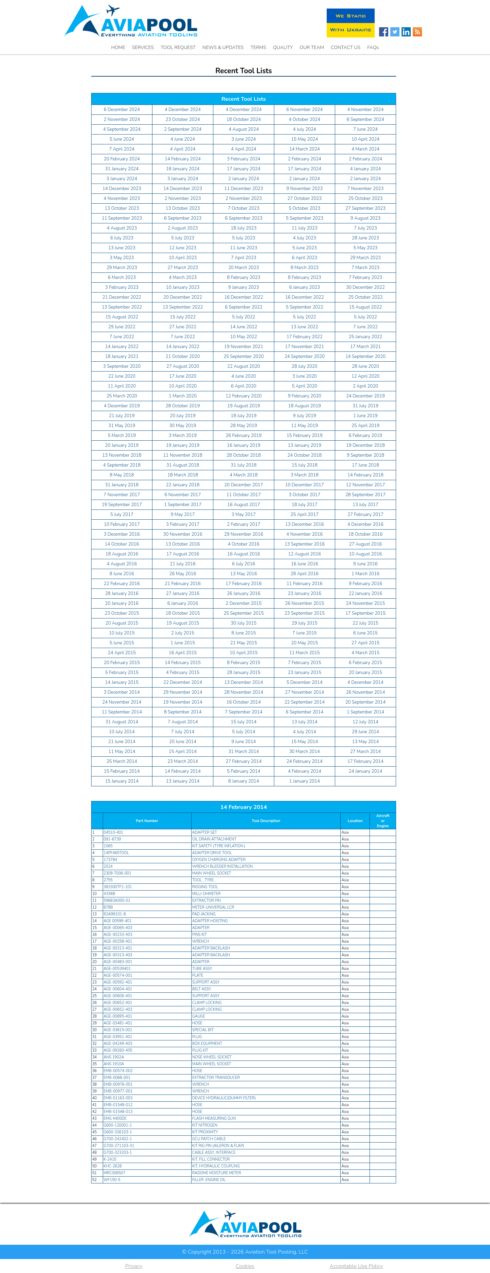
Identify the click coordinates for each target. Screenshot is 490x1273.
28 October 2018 (244, 455)
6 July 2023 (121, 238)
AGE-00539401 (117, 968)
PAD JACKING (204, 914)
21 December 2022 (121, 297)
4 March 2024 (365, 149)
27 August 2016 (365, 544)
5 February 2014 (243, 771)
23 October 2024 (183, 119)
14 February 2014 (183, 771)
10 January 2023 (182, 287)
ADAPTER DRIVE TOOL (212, 852)
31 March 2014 (243, 752)
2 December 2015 (244, 603)
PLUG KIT (200, 1050)
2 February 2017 (243, 524)
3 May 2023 (122, 258)
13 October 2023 (122, 208)
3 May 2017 (244, 515)
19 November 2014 (182, 702)
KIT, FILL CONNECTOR (211, 1159)
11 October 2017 (244, 495)
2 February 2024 (304, 159)
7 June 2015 (304, 633)
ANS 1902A (114, 1057)
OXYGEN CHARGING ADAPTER (219, 859)
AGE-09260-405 (118, 1050)
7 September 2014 (243, 712)
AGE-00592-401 (118, 982)
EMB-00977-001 (118, 1091)
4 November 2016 (305, 534)
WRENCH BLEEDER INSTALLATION (222, 866)
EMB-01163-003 (118, 1098)
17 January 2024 (243, 169)
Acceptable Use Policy (356, 1266)
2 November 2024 (122, 119)
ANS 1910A (114, 1064)
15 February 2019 (305, 436)
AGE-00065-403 (118, 927)
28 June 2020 (365, 366)
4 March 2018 (244, 475)
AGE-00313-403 (118, 955)
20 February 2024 (122, 159)
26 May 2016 (182, 574)
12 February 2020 (244, 396)
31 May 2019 (122, 426)
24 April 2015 (122, 653)
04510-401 (113, 832)
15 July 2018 (304, 465)
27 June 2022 (182, 327)
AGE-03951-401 (118, 1036)
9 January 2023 (243, 287)
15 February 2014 (122, 771)
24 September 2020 (304, 356)
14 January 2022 (121, 347)
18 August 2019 (304, 406)
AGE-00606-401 (118, 996)
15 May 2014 (304, 742)
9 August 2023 (365, 218)
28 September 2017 (365, 495)
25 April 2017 (304, 515)
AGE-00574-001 (118, 975)
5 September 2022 (304, 307)
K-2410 (110, 1159)
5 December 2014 (305, 682)
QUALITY (283, 47)
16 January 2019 (243, 445)
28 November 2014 (243, 692)
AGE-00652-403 (118, 1009)
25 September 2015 (244, 613)
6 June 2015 (365, 633)
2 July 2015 (182, 633)
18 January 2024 (182, 169)
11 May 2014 (122, 752)
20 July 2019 (183, 416)
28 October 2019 (183, 406)
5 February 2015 (121, 673)
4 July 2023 (304, 238)
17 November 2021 (304, 347)
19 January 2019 (182, 445)
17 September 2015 (365, 613)
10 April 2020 (183, 386)
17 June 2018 (365, 465)
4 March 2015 (365, 653)
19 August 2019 (243, 406)
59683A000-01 (117, 900)
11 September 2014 (122, 712)
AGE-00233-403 (118, 934)
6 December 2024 (122, 110)
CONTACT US (345, 47)
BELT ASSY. (202, 989)
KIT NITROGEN (204, 1125)
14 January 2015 (121, 682)
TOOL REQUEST (178, 47)
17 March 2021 (365, 347)
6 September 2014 (304, 712)
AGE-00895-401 (118, 1016)
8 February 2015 (243, 663)
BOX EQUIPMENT (207, 1043)
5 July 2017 (121, 515)
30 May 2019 (182, 426)
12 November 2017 (365, 485)
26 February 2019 (244, 436)
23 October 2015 (122, 613)
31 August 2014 (121, 722)
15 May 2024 (304, 139)
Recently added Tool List (82, 1252)
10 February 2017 (122, 524)
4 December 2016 (365, 524)
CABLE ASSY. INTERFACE (213, 1152)
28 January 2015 (243, 673)
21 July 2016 (183, 564)
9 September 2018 (365, 455)
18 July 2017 (304, 505)
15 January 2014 (121, 781)
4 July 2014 (304, 732)
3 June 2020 (304, 376)
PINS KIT (199, 934)
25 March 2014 (122, 761)
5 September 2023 (304, 218)
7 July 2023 (365, 228)
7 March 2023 (365, 268)
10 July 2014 (122, 732)
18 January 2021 (121, 356)
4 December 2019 (122, 406)
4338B (109, 893)
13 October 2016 (183, 544)
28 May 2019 (243, 426)
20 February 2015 (122, 663)
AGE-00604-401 (118, 989)
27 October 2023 (305, 198)
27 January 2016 (182, 594)
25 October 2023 (365, 198)
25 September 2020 (244, 356)
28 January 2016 (121, 594)
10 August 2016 (365, 554)
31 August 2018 (182, 465)
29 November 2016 (243, 534)
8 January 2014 (243, 781)
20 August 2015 (121, 623)
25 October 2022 (365, 297)
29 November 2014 (182, 692)
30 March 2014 (304, 752)
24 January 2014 (365, 771)
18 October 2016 (365, 534)
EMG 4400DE (115, 1118)
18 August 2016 (121, 554)
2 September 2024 (182, 129)
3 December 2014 (122, 692)
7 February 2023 (365, 277)
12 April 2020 (365, 376)
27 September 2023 (365, 208)
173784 (110, 859)
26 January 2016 (243, 594)
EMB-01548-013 (118, 1111)
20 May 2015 (304, 643)
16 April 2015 (183, 653)
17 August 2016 (182, 554)
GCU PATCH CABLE (209, 1139)
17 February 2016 (244, 584)
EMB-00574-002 (118, 1070)
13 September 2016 (304, 544)
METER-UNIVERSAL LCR (213, 907)
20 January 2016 (121, 603)
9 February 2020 (304, 396)
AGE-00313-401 (118, 948)
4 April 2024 (183, 149)
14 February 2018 (365, 475)
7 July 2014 (182, 732)
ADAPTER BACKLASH (211, 948)
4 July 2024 (304, 129)
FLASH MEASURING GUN (214, 1118)
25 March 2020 (122, 396)
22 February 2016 (122, 584)
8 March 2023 (304, 268)
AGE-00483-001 (118, 961)
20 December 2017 (243, 485)
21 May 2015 (243, 643)
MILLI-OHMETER (206, 893)
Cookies (244, 1266)
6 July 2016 (243, 564)
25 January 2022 (365, 337)
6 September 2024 (365, 119)
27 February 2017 (365, 515)
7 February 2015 (304, 663)
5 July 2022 (243, 317)
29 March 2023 (365, 258)
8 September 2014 (182, 712)
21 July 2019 (122, 416)
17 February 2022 (305, 337)
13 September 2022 (122, 307)
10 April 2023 (183, 258)
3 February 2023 (121, 287)
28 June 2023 (365, 238)
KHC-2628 (113, 1166)
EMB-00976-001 (118, 1084)
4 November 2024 (365, 110)
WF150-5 (112, 1179)
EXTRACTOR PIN (207, 900)
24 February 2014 (305, 761)
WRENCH (200, 941)
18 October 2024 (244, 119)
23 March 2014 (182, 761)
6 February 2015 (365, 663)
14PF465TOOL (116, 852)
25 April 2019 (365, 426)
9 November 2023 (305, 189)
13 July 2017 (365, 505)
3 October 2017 (305, 495)
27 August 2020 (182, 366)
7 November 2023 (365, 189)
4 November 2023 (122, 198)
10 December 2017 (304, 485)
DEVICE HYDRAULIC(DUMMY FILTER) (224, 1098)
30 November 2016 (182, 534)
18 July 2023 (244, 228)
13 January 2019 (304, 445)
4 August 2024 (244, 129)
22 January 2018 (182, 485)
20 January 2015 (365, 673)
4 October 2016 (244, 544)
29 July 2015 (304, 623)
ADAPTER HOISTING (210, 921)
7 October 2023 (244, 208)
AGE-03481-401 (118, 1023)
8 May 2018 (122, 475)
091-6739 (112, 839)
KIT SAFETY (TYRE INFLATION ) (218, 846)
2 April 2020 (365, 386)
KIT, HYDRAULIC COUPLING (216, 1166)
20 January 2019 (121, 445)
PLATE (197, 975)
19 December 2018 (365, 445)
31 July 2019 (365, 406)
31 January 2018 (121, 485)
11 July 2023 (304, 228)
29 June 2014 (365, 732)
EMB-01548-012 (118, 1104)
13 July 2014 (304, 722)
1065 (108, 846)
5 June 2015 (122, 643)
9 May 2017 (183, 515)
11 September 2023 (122, 218)
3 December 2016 (122, 534)
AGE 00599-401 (118, 921)
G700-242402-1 (118, 1139)
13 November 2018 (122, 455)
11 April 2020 (122, 386)
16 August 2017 (243, 505)
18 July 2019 (244, 416)
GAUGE (198, 1016)
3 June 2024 (243, 139)
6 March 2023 (122, 277)
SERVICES (143, 47)
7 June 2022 (365, 327)
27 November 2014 (304, 692)
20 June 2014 (182, 742)
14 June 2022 (243, 327)
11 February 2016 (305, 584)
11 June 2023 (243, 248)
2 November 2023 (183, 198)
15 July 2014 (244, 722)
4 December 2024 (183, 110)
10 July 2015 (122, 633)
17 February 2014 (365, 761)
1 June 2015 (182, 643)
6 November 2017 (183, 495)
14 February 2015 (183, 663)
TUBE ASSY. (202, 968)
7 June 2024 (365, 129)
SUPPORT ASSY (205, 982)
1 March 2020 (183, 396)
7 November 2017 (122, 495)
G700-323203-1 (118, 1152)
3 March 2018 (304, 475)
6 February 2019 (365, 436)
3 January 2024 (122, 179)
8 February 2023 (243, 277)
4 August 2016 (122, 564)
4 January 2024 (365, 169)
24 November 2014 (122, 702)
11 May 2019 (304, 426)
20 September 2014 (365, 702)
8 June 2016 (122, 574)
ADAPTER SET (205, 832)
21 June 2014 (121, 742)
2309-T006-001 (117, 873)
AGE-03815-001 (118, 1030)
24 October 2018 (305, 455)
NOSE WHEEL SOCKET (212, 1057)
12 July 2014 (365, 722)
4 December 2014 (365, 682)
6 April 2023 (304, 258)
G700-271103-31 (119, 1145)
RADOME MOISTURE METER (216, 1173)
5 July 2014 (243, 732)
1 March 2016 (365, 574)
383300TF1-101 (118, 887)
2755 (108, 880)
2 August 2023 (183, 228)
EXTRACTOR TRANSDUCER (216, 1077)
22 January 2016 (365, 594)
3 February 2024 (243, 159)
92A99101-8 (115, 914)
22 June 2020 (121, 376)
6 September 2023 (182, 218)
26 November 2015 (304, 603)
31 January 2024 (121, 169)
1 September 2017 (182, 505)
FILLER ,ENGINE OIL (209, 1179)
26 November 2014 (365, 692)
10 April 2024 (365, 139)
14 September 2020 (365, 356)
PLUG (197, 1036)
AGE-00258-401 (118, 941)
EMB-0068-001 (117, 1077)
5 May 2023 (366, 248)
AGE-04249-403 (118, 1043)
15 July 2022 (183, 317)
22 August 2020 (243, 366)
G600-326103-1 (118, 1132)
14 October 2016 (122, 544)
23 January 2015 (304, 673)
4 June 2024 (182, 139)
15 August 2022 (365, 307)
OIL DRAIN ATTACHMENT (214, 839)
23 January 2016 (304, 594)
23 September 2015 (304, 613)
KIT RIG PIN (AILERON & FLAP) (218, 1145)
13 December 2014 (243, 682)
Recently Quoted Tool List (408, 1252)
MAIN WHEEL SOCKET (211, 873)
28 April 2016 (304, 574)
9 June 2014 (243, 742)
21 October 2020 (183, 356)
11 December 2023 (243, 189)
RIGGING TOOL (205, 887)
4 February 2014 (304, 771)
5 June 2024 (122, 139)
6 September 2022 (243, 307)
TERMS (258, 47)
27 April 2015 (365, 643)
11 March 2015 (304, 653)
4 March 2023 (183, 277)
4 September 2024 (122, 129)
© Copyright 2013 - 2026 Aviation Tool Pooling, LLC (245, 1252)
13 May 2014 (365, 742)
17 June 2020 (182, 376)
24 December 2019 (365, 396)
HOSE (197, 1023)
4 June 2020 (243, 376)
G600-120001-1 (118, 1125)
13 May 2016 (243, 574)
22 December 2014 (182, 682)
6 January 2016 (182, 603)
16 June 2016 (304, 564)
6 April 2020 (244, 386)
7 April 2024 (122, 149)
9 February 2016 (365, 584)
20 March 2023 (243, 268)
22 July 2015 (365, 623)
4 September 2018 (122, 465)
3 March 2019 (183, 436)
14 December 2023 (121, 189)
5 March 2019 (122, 436)
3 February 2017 (182, 524)
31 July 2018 (244, 465)
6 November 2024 (305, 110)
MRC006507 (115, 1173)
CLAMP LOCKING (207, 1002)
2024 (108, 866)
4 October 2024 (305, 119)
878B (108, 907)
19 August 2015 (182, 623)
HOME (118, 47)
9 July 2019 (304, 416)
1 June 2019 (365, 416)
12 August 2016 (304, 554)
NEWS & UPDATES (223, 47)
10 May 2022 (243, 337)
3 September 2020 (122, 366)
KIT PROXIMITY (205, 1132)
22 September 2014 (304, 702)
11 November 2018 (182, 455)
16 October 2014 (244, 702)
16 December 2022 (243, 297)
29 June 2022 (121, 327)
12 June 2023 (182, 248)
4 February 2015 (182, 673)
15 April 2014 (183, 752)
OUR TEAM (312, 47)
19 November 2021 (243, 347)
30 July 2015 (244, 623)
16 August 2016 (243, 554)
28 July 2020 (304, 366)
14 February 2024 (183, 159)
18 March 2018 (182, 475)
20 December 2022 (182, 297)
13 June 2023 (121, 248)
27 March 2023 (182, 268)
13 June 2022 (304, 327)
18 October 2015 (183, 613)
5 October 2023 (305, 208)
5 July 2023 (182, 238)
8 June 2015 (243, 633)
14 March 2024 (304, 149)
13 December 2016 (304, 524)
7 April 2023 (244, 258)
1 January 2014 (304, 781)
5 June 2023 (304, 248)
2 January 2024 (243, 179)
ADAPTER (201, 927)
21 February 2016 (183, 584)
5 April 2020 (304, 386)
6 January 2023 (304, 287)
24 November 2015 (365, 603)
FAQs (373, 47)
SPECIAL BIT (203, 1030)
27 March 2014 (365, 752)
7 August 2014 (183, 722)
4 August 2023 (122, 228)
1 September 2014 (365, 712)
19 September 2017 (122, 505)
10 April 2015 (244, 653)
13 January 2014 (182, 781)
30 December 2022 (365, 287)
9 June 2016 (365, 564)
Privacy (134, 1266)
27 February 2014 (244, 761)
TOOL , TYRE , (204, 880)
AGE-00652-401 (118, 1002)
